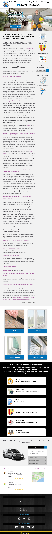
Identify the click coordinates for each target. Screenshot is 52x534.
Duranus (27, 299)
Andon (14, 297)
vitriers (28, 125)
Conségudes (15, 299)
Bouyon (25, 297)
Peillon (28, 297)
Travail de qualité (33, 457)
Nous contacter (27, 509)
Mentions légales (24, 510)
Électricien (26, 501)
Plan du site (20, 509)
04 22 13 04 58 (30, 7)
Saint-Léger (21, 299)
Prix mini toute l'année (34, 460)
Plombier (22, 500)
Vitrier (21, 501)
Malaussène (19, 297)
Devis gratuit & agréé (33, 463)
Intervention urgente (33, 447)
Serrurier (27, 500)
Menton (9, 299)
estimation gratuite (7, 270)
